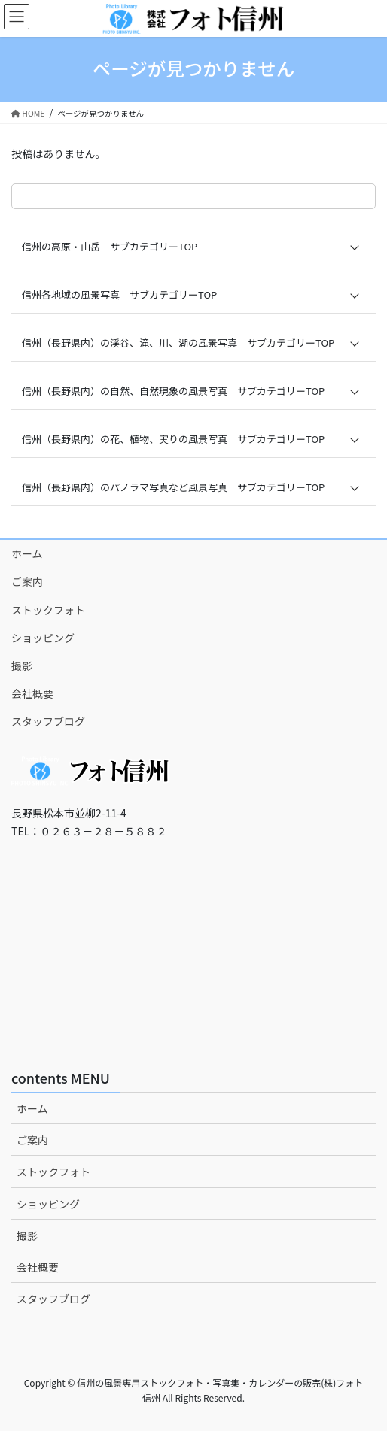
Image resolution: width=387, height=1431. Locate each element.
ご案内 (27, 581)
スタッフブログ (48, 721)
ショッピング (43, 637)
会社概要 (32, 693)
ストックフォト (48, 609)
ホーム (27, 553)
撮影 (21, 665)
